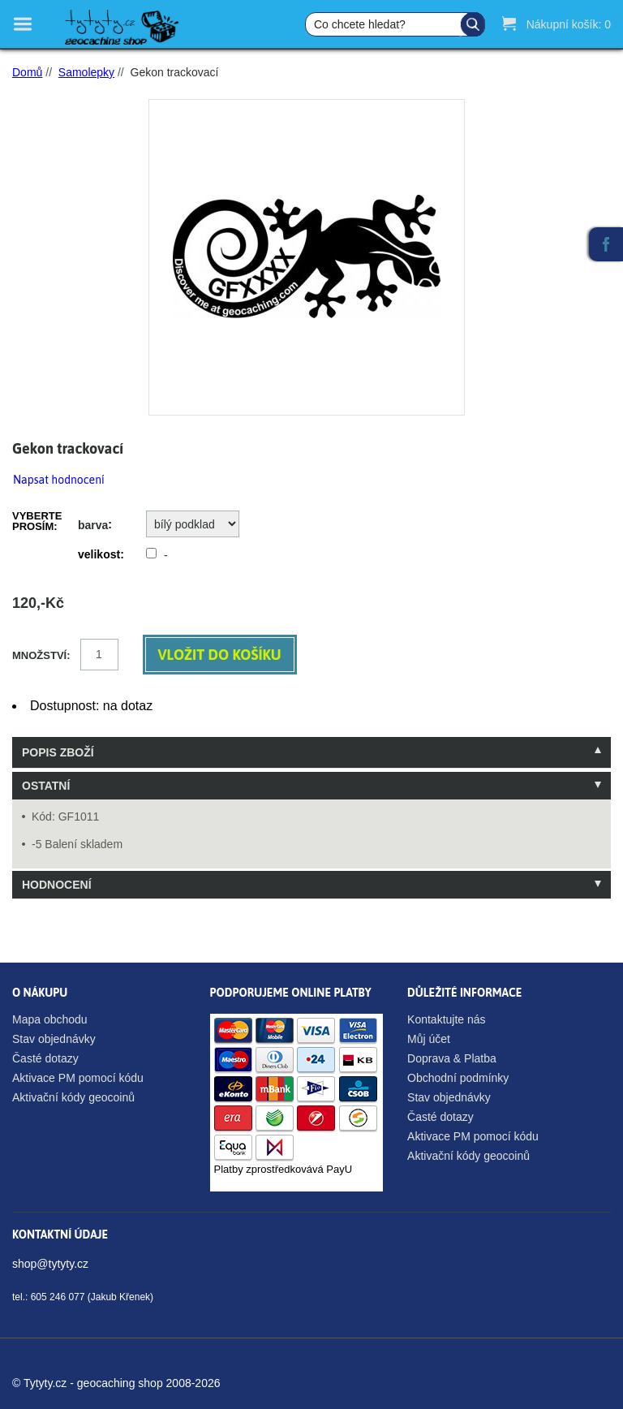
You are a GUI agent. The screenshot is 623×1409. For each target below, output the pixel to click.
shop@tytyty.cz (50, 1263)
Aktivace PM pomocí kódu (78, 1078)
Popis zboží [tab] (58, 752)
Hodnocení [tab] (57, 884)
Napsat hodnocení (59, 479)
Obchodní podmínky (458, 1078)
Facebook (606, 244)
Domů (27, 72)
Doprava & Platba (451, 1058)
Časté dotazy (45, 1058)
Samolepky (86, 72)
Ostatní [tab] (46, 785)
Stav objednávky (54, 1039)
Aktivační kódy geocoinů (73, 1097)
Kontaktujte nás (446, 1019)
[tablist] (311, 817)
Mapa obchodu (50, 1019)
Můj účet (428, 1039)
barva (93, 525)
